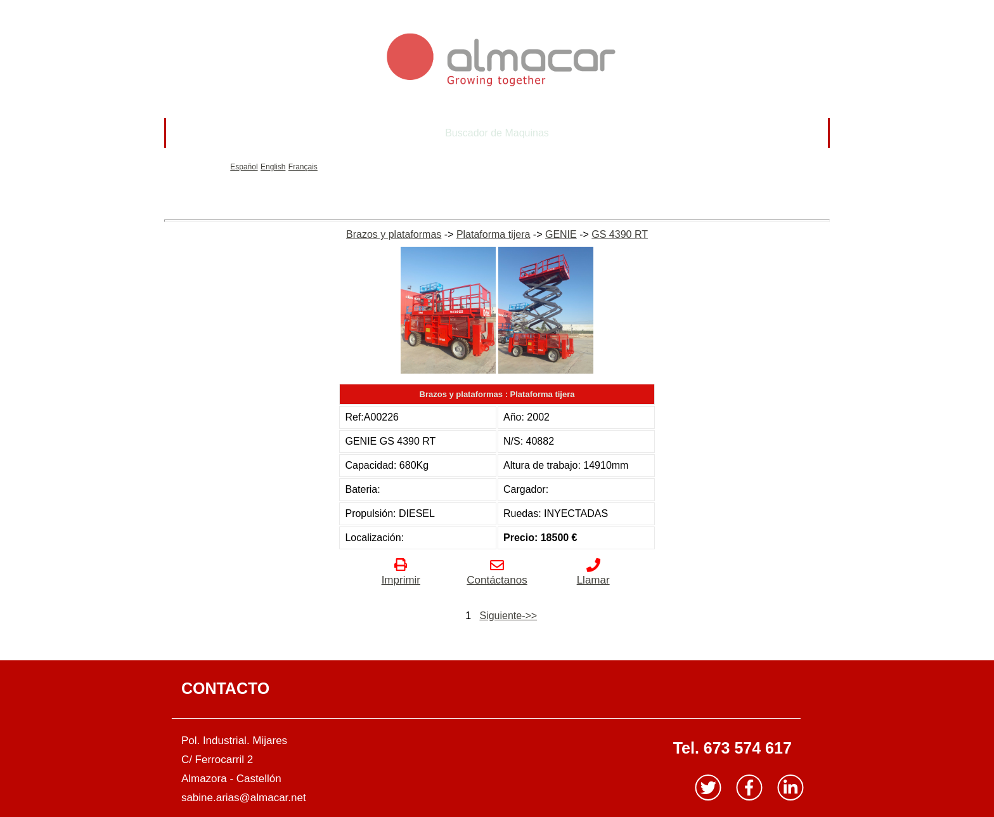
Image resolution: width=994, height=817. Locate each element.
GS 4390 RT (619, 234)
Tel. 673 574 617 (732, 748)
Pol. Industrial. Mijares (234, 741)
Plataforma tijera (493, 234)
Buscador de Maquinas (497, 132)
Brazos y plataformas (393, 234)
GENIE (561, 234)
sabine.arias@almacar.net (243, 798)
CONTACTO (225, 688)
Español (243, 166)
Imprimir (401, 573)
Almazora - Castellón (231, 779)
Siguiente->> (508, 615)
